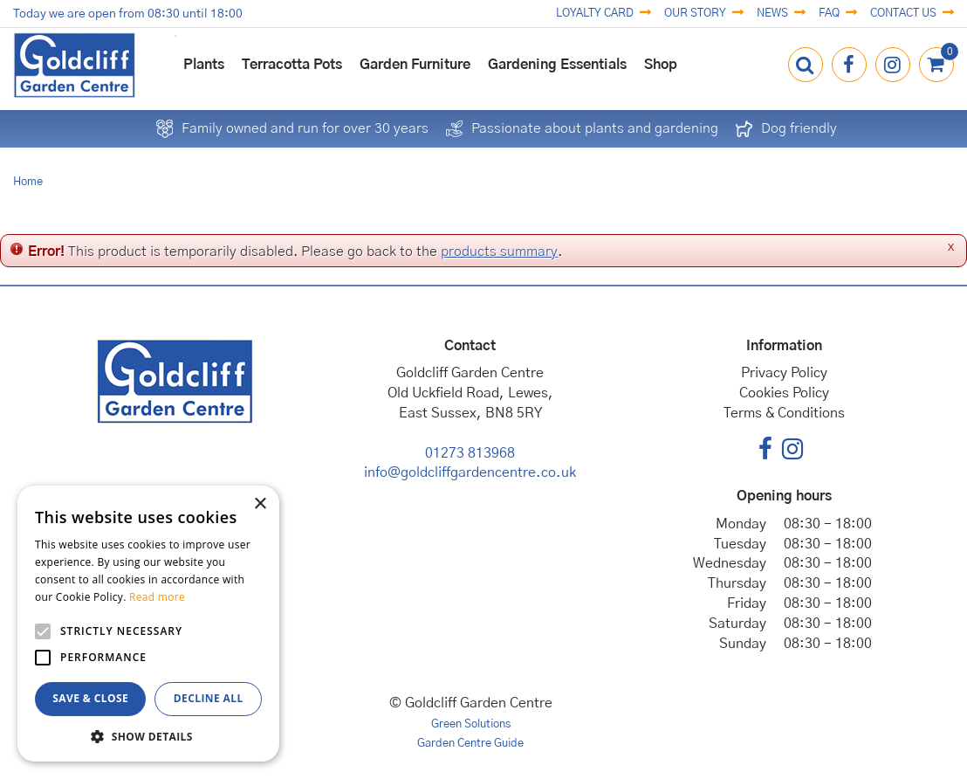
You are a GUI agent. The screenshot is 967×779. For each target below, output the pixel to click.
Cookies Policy (784, 393)
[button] (148, 735)
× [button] (259, 504)
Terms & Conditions (784, 413)
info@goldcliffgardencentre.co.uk (470, 472)
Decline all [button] (208, 698)
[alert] (148, 624)
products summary (499, 252)
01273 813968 (470, 453)
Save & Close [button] (90, 698)
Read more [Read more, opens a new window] (157, 596)
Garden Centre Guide (470, 743)
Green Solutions (471, 724)
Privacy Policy (784, 373)
